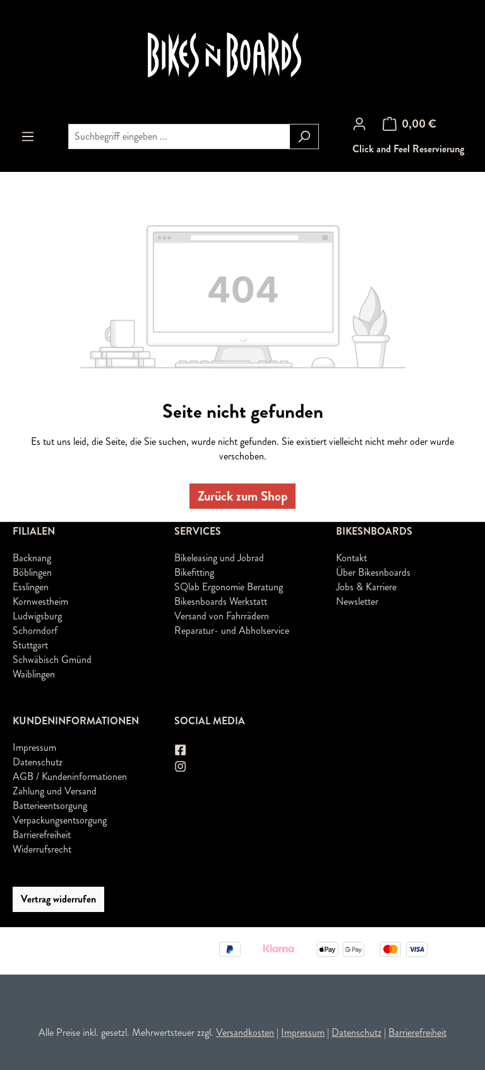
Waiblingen (34, 674)
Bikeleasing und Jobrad (219, 557)
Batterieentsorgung (50, 805)
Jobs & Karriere (366, 587)
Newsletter (357, 601)
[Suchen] (304, 136)
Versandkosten (245, 1032)
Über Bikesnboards (373, 572)
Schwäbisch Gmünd (52, 659)
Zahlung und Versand (55, 791)
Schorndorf (35, 630)
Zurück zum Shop (242, 496)
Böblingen (32, 572)
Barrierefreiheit (42, 834)
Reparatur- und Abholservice (231, 630)
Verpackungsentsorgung (60, 820)
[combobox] (179, 136)
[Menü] (28, 136)
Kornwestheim (40, 601)
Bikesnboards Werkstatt (220, 601)
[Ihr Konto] (359, 124)
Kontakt (351, 557)
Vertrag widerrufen (58, 899)
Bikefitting (194, 572)
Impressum (34, 747)
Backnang (32, 557)
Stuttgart (30, 645)
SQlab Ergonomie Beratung (228, 587)
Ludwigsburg (37, 616)
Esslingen (31, 587)
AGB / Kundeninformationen (70, 776)
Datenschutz (38, 762)
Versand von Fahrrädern (221, 616)
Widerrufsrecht (42, 849)
